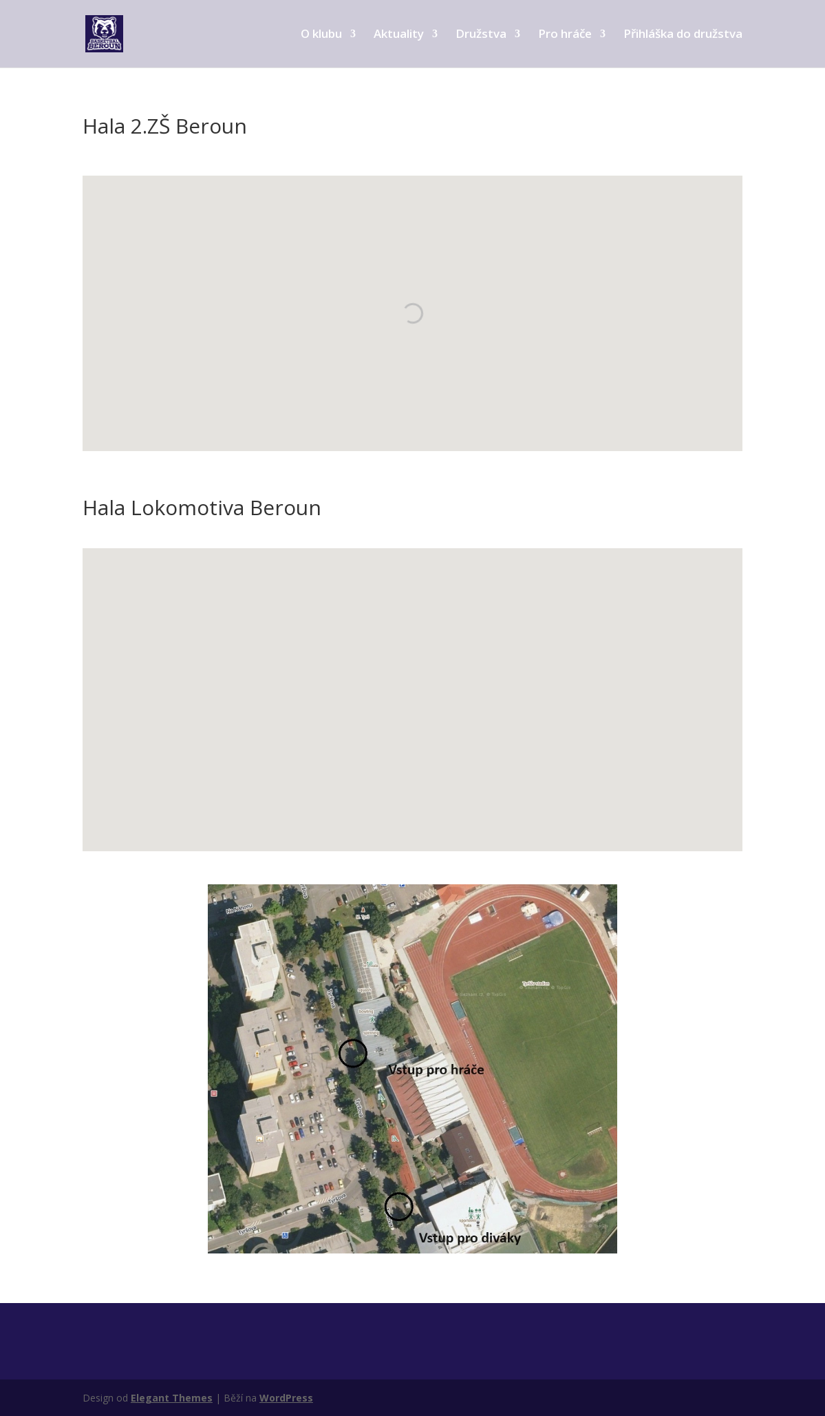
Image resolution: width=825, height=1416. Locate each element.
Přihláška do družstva (682, 35)
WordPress (286, 1397)
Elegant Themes (172, 1397)
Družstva (481, 35)
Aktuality (399, 35)
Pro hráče (565, 35)
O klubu (321, 35)
